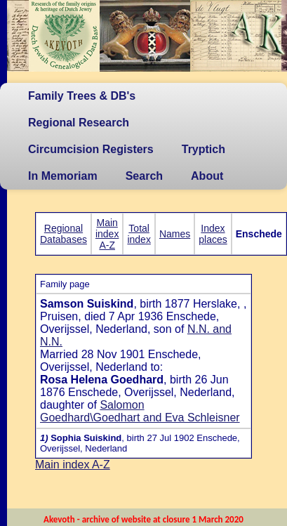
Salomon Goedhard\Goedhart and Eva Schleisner (140, 411)
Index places (213, 234)
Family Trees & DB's (81, 96)
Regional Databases (63, 234)
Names (174, 233)
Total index (138, 234)
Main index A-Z (107, 234)
